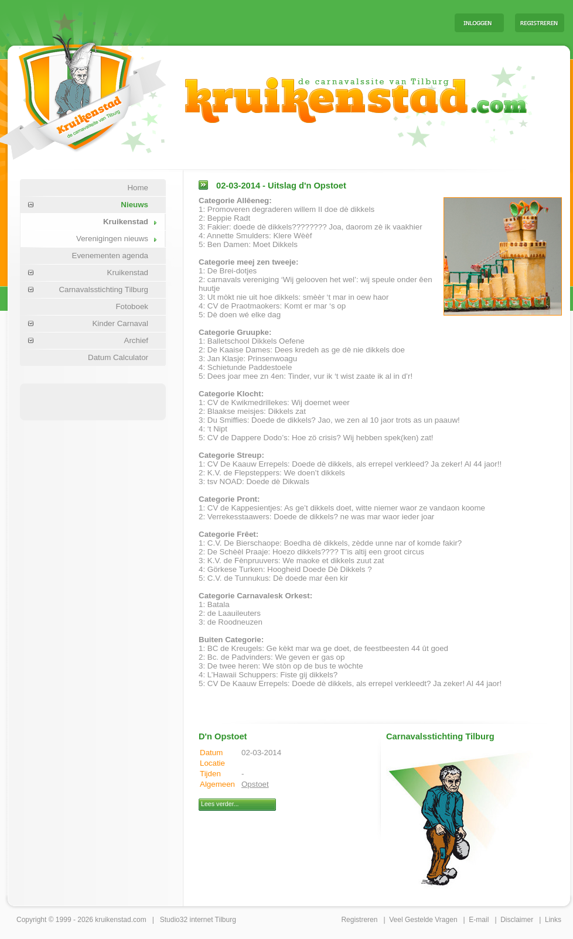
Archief (136, 340)
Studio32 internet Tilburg (198, 920)
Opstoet (255, 784)
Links (553, 920)
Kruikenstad (125, 221)
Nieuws (134, 204)
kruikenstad (113, 920)
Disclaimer (516, 920)
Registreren (359, 920)
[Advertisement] (300, 22)
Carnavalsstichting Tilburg (103, 289)
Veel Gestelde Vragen (423, 920)
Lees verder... (220, 803)
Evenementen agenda (110, 255)
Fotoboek (131, 306)
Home (137, 187)
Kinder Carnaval (120, 323)
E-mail (479, 920)
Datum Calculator (118, 357)
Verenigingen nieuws (112, 238)
